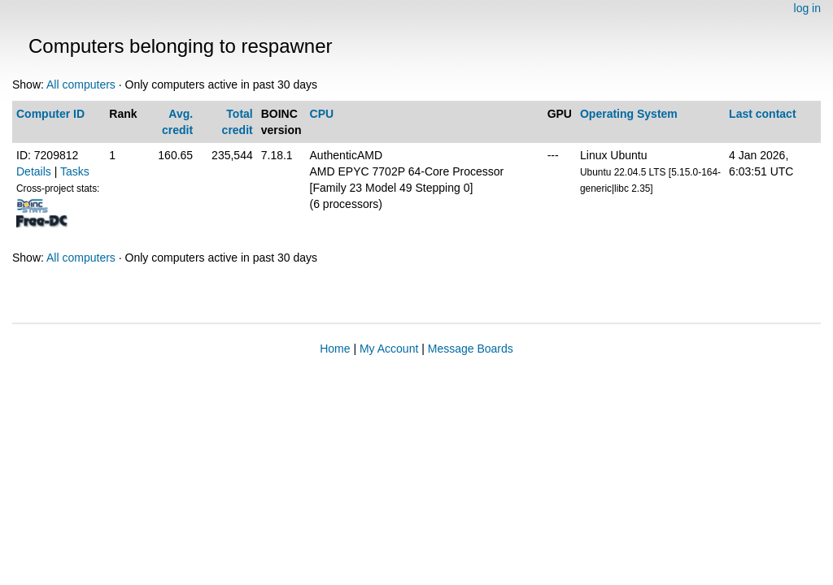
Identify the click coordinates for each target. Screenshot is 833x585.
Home (335, 348)
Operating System (629, 113)
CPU (322, 113)
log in (807, 8)
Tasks (74, 171)
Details (33, 171)
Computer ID (50, 113)
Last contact (762, 113)
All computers (81, 84)
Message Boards (470, 348)
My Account (389, 348)
